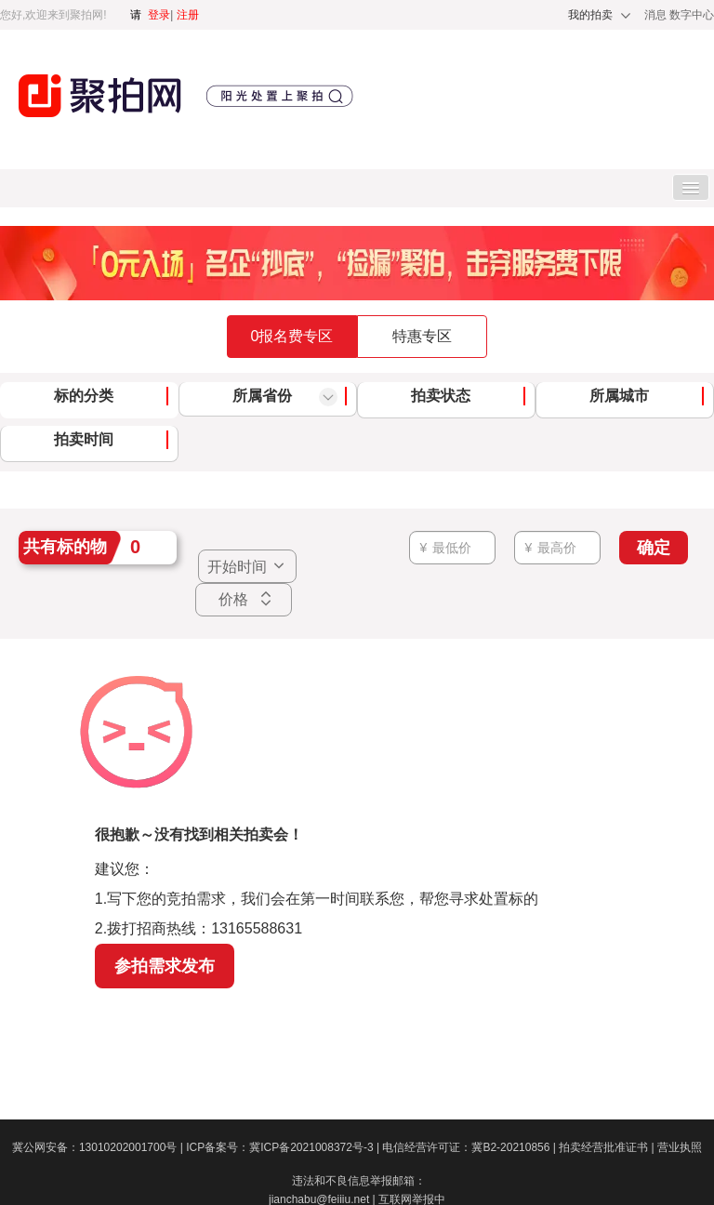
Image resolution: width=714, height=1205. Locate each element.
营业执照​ (679, 1147)
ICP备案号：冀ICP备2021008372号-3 (284, 1147)
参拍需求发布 (164, 966)
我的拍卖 (590, 14)
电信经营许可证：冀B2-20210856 (470, 1147)
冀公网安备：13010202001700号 (99, 1147)
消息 (656, 14)
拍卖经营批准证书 (608, 1147)
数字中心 (691, 14)
